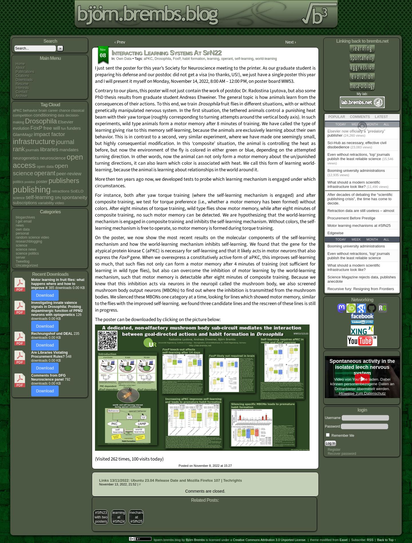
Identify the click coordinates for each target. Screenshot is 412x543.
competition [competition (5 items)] (22, 115)
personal (22, 233)
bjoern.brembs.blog (144, 15)
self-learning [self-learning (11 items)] (40, 197)
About (20, 68)
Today (340, 239)
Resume (22, 84)
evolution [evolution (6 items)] (21, 128)
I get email (23, 221)
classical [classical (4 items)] (77, 111)
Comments (360, 117)
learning (213, 59)
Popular (336, 117)
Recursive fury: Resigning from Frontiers (360, 289)
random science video (32, 237)
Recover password (342, 454)
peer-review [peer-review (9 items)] (68, 173)
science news (26, 249)
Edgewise (335, 233)
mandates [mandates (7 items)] (69, 149)
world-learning (266, 59)
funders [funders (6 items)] (74, 128)
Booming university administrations (356, 170)
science (21, 245)
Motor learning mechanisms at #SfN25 (359, 225)
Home (20, 64)
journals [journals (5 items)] (32, 150)
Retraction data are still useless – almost (360, 210)
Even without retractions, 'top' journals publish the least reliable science (358, 156)
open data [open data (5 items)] (45, 166)
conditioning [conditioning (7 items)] (45, 115)
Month (372, 239)
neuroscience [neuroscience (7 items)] (53, 158)
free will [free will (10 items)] (51, 128)
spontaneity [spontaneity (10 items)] (74, 197)
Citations (22, 76)
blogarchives (25, 217)
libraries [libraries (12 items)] (49, 149)
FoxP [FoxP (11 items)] (36, 128)
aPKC (148, 59)
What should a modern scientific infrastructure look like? (353, 184)
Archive (21, 96)
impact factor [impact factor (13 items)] (49, 134)
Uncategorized (27, 265)
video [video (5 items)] (59, 203)
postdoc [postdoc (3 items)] (30, 182)
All (386, 239)
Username (332, 418)
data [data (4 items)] (61, 115)
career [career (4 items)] (53, 111)
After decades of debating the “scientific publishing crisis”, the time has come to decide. (360, 198)
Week (356, 239)
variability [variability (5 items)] (46, 203)
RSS (370, 540)
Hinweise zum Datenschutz (362, 393)
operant (227, 59)
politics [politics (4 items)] (18, 182)
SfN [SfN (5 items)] (58, 198)
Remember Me (340, 436)
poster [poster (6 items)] (41, 181)
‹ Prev (119, 42)
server (20, 257)
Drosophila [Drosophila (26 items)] (41, 121)
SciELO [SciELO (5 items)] (76, 191)
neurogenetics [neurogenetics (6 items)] (26, 158)
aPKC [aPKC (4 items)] (17, 111)
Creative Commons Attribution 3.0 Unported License (269, 540)
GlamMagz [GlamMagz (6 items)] (23, 134)
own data (23, 229)
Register (334, 450)
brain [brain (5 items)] (43, 110)
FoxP (176, 59)
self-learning (244, 59)
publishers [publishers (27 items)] (64, 180)
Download (45, 295)
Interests (22, 88)
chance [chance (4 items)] (64, 111)
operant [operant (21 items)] (44, 173)
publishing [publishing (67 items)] (32, 189)
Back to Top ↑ (386, 540)
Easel (344, 540)
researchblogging (29, 241)
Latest (381, 117)
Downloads (24, 80)
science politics (27, 253)
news (20, 225)
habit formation (194, 59)
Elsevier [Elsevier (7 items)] (65, 121)
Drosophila (162, 59)
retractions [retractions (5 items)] (60, 191)
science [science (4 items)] (19, 198)
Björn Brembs (195, 540)
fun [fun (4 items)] (63, 129)
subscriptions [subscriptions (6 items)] (25, 202)
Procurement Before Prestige (351, 218)
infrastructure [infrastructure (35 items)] (34, 141)
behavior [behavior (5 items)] (30, 110)
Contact (21, 92)
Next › (290, 42)
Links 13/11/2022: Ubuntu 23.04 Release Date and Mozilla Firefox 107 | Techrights (170, 480)
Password (332, 426)
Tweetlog (22, 261)
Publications (25, 72)
